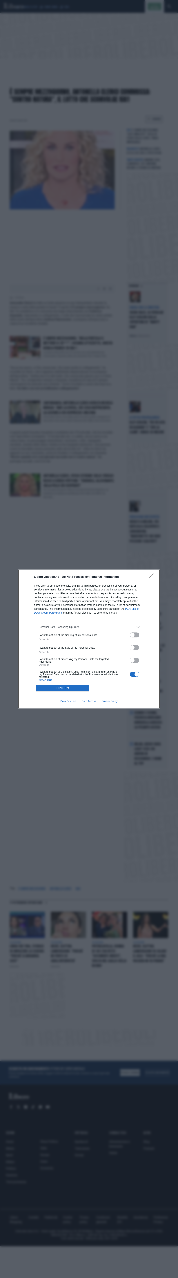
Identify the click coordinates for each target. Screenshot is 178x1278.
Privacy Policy (110, 701)
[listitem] (89, 627)
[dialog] (89, 639)
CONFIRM (62, 688)
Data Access (89, 701)
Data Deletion (68, 701)
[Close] (152, 577)
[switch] (134, 634)
